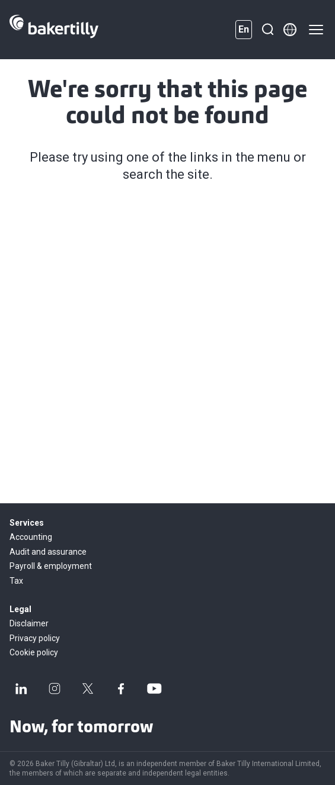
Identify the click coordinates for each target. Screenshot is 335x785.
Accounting (30, 537)
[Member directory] (290, 29)
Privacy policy (34, 638)
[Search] (267, 29)
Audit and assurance (48, 551)
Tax (16, 580)
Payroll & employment (50, 566)
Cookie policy (33, 652)
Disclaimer (29, 623)
